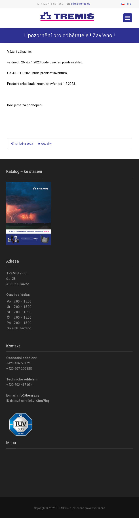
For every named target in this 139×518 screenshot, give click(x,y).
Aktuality (46, 143)
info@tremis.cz (80, 3)
